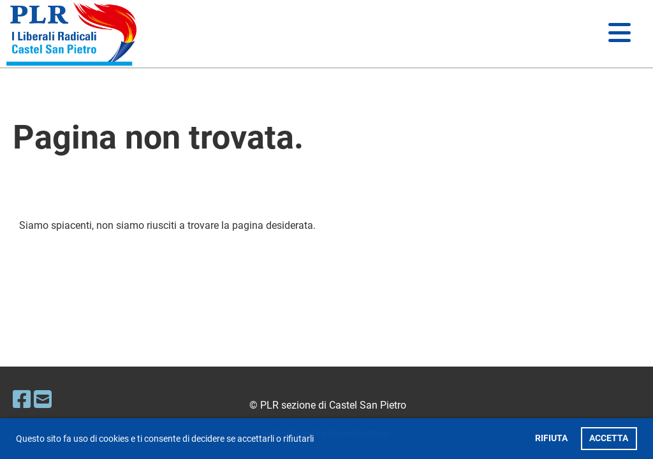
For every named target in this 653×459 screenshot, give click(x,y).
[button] (317, 440)
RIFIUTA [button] (551, 438)
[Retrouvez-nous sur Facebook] (22, 400)
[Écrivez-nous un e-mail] (43, 400)
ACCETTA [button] (608, 438)
